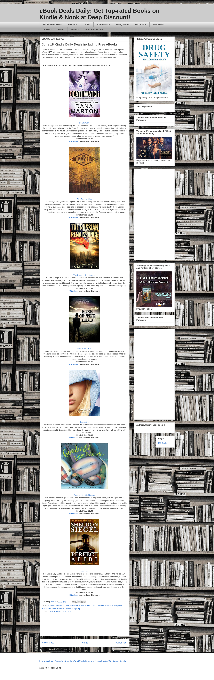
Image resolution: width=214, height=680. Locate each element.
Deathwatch (84, 123)
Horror (61, 29)
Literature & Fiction (78, 605)
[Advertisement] (112, 627)
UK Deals (47, 29)
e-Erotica (75, 29)
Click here (73, 141)
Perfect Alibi (84, 571)
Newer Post (48, 642)
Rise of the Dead (84, 348)
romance (100, 605)
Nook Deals (158, 24)
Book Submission (94, 29)
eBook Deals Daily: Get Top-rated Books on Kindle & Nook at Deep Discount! (99, 14)
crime (67, 605)
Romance (72, 24)
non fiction (91, 605)
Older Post (121, 642)
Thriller (86, 24)
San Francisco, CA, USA (60, 611)
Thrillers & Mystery (72, 608)
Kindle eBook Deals (52, 24)
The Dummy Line (84, 199)
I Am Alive (84, 422)
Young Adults (122, 24)
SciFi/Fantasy (103, 24)
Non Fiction (140, 24)
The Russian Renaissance (84, 275)
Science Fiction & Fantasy (53, 608)
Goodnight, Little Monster (84, 495)
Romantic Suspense (113, 605)
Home (85, 642)
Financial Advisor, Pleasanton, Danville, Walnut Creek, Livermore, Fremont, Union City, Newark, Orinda (82, 661)
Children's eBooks (56, 605)
